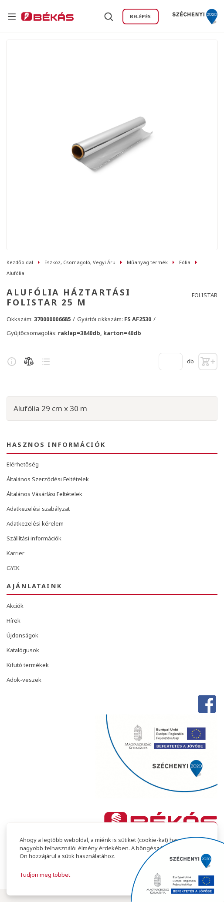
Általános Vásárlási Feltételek (44, 494)
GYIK (13, 568)
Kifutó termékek (28, 665)
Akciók (15, 606)
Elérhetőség (23, 464)
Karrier (15, 553)
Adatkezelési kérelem (35, 523)
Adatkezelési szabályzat (38, 509)
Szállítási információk (34, 538)
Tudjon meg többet (45, 875)
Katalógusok (23, 650)
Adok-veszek (24, 680)
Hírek (13, 620)
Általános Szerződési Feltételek (48, 479)
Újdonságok (22, 635)
